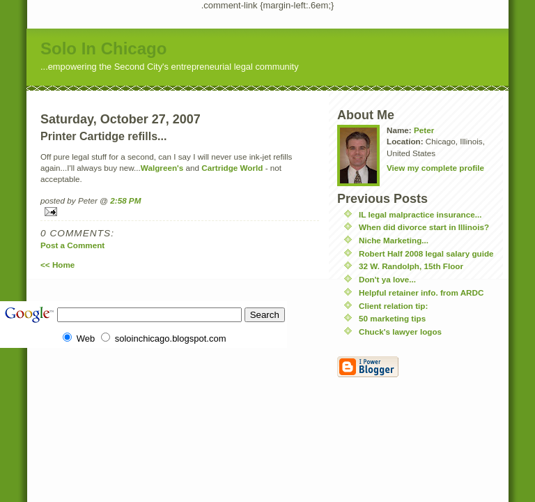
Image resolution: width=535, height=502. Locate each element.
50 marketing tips (392, 318)
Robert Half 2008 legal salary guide (426, 253)
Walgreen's (162, 167)
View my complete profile (435, 167)
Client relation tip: (393, 305)
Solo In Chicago (103, 48)
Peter (424, 130)
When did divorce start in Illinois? (424, 226)
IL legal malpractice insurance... (420, 214)
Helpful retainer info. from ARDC (421, 292)
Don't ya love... (387, 279)
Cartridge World (232, 167)
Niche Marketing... (393, 240)
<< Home (57, 264)
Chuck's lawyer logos (400, 331)
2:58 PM (125, 200)
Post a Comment (72, 245)
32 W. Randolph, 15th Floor (411, 266)
